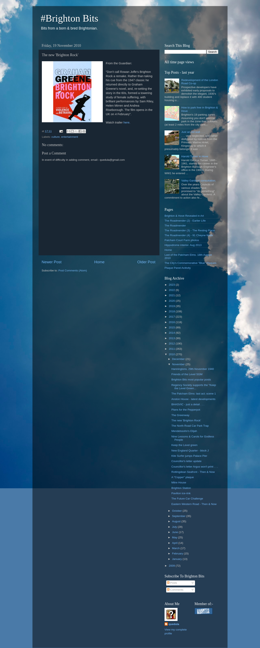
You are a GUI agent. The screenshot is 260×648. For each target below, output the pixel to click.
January (177, 559)
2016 (172, 322)
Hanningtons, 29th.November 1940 (192, 368)
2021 (172, 295)
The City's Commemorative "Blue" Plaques (190, 262)
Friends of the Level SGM (187, 374)
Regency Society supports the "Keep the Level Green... (193, 387)
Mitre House (178, 482)
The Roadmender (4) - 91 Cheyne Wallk (189, 235)
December (178, 359)
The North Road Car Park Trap (190, 425)
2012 (172, 343)
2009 (172, 565)
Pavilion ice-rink (181, 493)
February (178, 553)
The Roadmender (175, 225)
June (175, 532)
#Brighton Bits (69, 18)
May (175, 537)
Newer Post (52, 262)
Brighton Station (181, 488)
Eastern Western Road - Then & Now (194, 504)
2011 (172, 348)
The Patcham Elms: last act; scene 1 (193, 393)
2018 (172, 311)
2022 (172, 290)
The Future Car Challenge (187, 498)
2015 (172, 327)
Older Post (146, 262)
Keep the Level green (184, 445)
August (176, 521)
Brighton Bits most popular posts (191, 379)
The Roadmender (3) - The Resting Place (190, 230)
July (175, 526)
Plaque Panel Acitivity (178, 267)
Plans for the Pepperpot (185, 409)
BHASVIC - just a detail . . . (187, 404)
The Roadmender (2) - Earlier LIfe (185, 220)
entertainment (69, 136)
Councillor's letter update (186, 461)
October (177, 510)
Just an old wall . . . (193, 131)
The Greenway (180, 415)
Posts (172, 582)
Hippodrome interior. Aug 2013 (183, 245)
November (178, 364)
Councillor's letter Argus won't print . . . (194, 466)
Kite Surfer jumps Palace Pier (189, 455)
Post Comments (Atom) (72, 270)
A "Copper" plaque (182, 477)
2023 (172, 284)
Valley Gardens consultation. (198, 180)
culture (55, 136)
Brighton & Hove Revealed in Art (184, 215)
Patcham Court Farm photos (182, 240)
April (175, 542)
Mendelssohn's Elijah (184, 431)
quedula (174, 624)
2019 (172, 306)
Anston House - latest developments (193, 399)
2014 (172, 332)
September (179, 516)
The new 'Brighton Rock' (186, 420)
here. (127, 122)
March (176, 548)
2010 (172, 354)
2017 (172, 316)
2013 (172, 338)
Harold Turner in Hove (194, 156)
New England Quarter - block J (190, 450)
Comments (175, 589)
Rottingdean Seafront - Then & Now (193, 471)
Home (99, 262)
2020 (172, 300)
